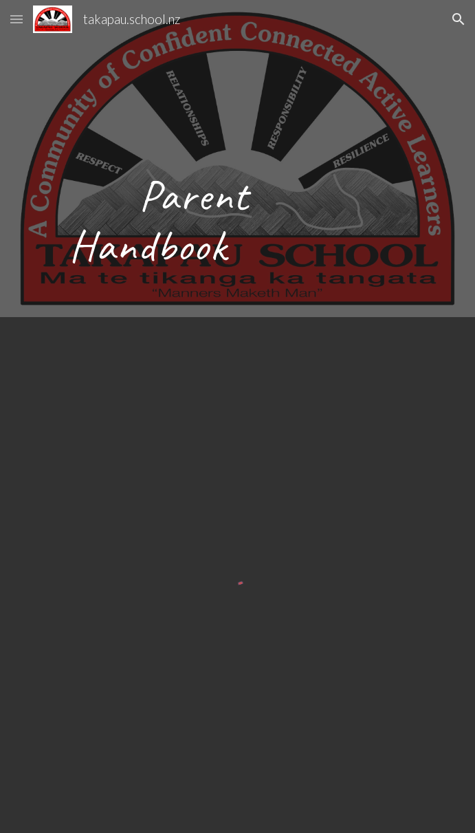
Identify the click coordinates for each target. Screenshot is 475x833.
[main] (237, 158)
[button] (16, 19)
